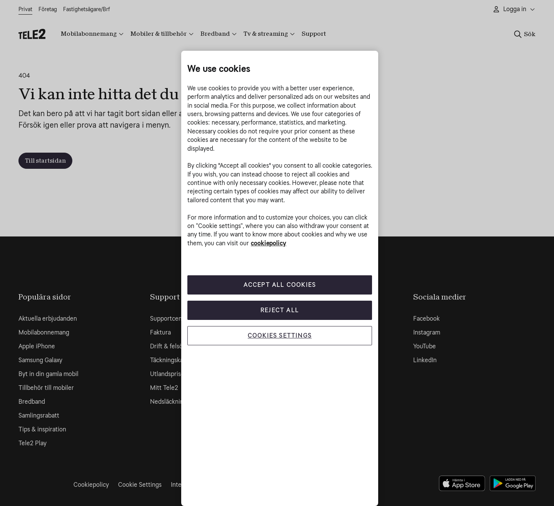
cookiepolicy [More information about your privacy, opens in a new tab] (268, 243)
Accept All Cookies (280, 284)
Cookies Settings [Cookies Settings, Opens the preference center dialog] (280, 335)
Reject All (279, 310)
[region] (279, 278)
